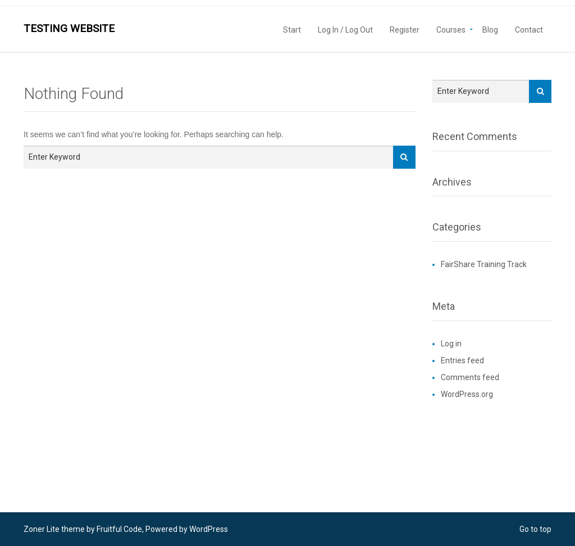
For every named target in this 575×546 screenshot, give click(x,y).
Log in (451, 343)
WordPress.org (467, 394)
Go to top (535, 529)
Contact (529, 29)
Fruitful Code (119, 529)
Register (404, 29)
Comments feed (470, 377)
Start (292, 29)
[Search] (404, 157)
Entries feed (462, 360)
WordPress (208, 529)
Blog (490, 29)
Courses (451, 29)
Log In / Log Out (345, 29)
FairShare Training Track (484, 264)
